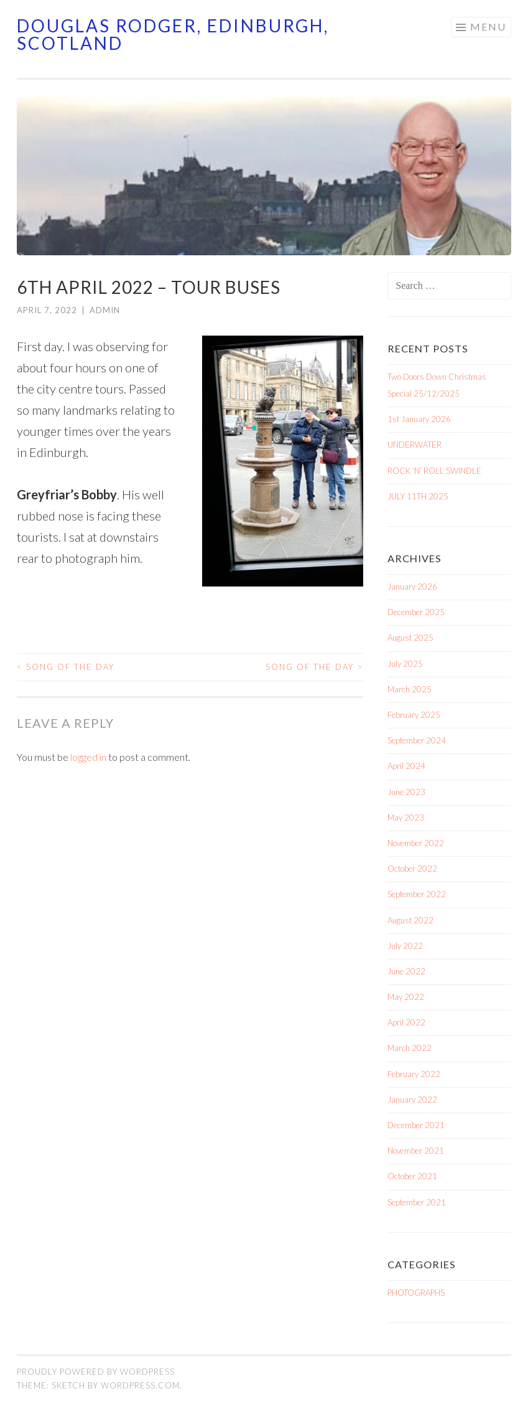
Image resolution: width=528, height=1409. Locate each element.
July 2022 (405, 946)
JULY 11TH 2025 (417, 496)
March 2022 (409, 1048)
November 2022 (415, 843)
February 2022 (413, 1074)
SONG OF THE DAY (65, 667)
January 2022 (412, 1100)
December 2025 (416, 612)
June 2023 (406, 792)
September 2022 (416, 894)
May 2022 (405, 997)
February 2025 (413, 715)
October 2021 (412, 1176)
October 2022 (412, 869)
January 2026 (412, 586)
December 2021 (416, 1125)
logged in (88, 757)
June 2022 (406, 971)
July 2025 (405, 664)
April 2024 (406, 766)
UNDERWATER (414, 445)
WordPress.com (140, 1385)
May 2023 (405, 817)
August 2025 (410, 638)
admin (105, 310)
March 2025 (409, 689)
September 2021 (416, 1202)
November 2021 (415, 1151)
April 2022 (406, 1022)
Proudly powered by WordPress (96, 1372)
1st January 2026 (419, 419)
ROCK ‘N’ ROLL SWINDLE (434, 471)
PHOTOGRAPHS (416, 1293)
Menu (488, 26)
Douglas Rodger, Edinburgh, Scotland (173, 34)
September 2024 (416, 740)
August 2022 (410, 920)
